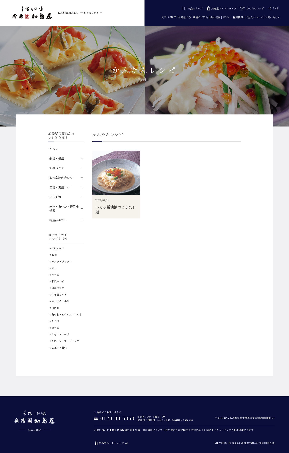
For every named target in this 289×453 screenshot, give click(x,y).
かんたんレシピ (252, 8)
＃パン (53, 268)
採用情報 (238, 17)
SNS (273, 8)
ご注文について (254, 17)
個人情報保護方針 (122, 430)
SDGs (226, 17)
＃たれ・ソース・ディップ (64, 341)
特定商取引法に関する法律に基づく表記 (188, 430)
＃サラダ (54, 321)
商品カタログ (193, 8)
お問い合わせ (272, 17)
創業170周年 (169, 17)
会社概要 (215, 17)
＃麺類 (53, 254)
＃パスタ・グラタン (60, 261)
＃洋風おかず (56, 288)
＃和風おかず (56, 281)
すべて (53, 149)
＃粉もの (54, 274)
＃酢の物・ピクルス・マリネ (65, 314)
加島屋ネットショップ (221, 8)
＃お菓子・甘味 (58, 347)
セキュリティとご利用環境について (234, 430)
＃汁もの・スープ (59, 334)
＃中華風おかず (58, 294)
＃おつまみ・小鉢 (59, 301)
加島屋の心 (184, 17)
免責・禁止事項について (149, 430)
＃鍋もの (54, 327)
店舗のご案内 (200, 17)
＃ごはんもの (56, 248)
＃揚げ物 (54, 307)
